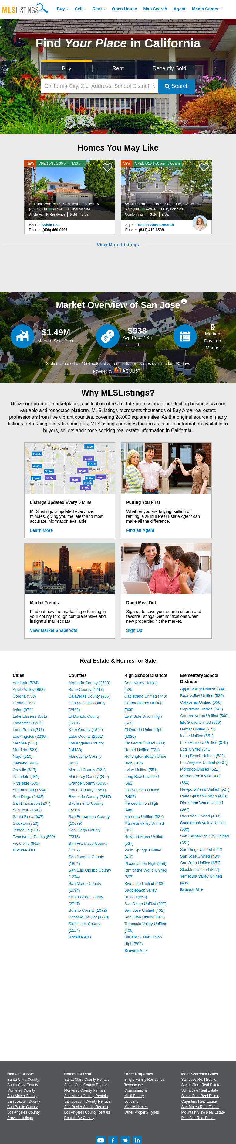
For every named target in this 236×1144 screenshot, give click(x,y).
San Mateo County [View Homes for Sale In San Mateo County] (22, 1096)
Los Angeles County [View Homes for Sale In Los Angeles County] (23, 1112)
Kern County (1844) (86, 729)
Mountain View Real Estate (203, 1112)
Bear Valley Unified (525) (202, 695)
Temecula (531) (26, 830)
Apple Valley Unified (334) (202, 689)
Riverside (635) (26, 783)
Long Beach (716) (28, 729)
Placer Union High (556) (145, 863)
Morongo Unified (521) (144, 816)
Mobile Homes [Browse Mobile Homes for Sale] (136, 1107)
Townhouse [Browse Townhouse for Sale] (133, 1085)
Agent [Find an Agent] (180, 8)
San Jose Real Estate (198, 1079)
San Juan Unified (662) (144, 917)
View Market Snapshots (53, 630)
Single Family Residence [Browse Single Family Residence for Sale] (144, 1079)
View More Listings (118, 244)
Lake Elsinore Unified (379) (204, 742)
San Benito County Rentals (86, 1107)
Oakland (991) (25, 763)
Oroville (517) (24, 770)
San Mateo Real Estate (200, 1107)
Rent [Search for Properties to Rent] (118, 68)
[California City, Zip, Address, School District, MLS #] (100, 86)
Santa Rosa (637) (28, 816)
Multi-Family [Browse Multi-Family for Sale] (134, 1096)
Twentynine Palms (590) (34, 836)
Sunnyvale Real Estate (199, 1090)
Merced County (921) (87, 770)
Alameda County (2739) (89, 683)
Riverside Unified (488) (144, 883)
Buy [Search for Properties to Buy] (66, 68)
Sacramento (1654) (29, 790)
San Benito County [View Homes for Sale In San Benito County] (22, 1107)
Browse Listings (20, 1118)
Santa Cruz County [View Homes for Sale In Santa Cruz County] (22, 1085)
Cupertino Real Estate (199, 1101)
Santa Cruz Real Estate (200, 1096)
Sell (79, 8)
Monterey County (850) (89, 776)
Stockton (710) (26, 823)
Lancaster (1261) (27, 723)
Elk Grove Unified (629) (200, 722)
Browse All (24, 850)
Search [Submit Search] (177, 86)
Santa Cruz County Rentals (86, 1085)
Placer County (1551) (87, 790)
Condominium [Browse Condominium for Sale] (135, 1090)
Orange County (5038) (88, 783)
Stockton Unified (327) (199, 869)
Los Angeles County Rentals (87, 1112)
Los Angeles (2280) (30, 736)
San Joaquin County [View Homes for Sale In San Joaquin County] (23, 1101)
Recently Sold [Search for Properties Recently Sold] (169, 68)
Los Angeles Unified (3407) (204, 762)
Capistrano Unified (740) (145, 696)
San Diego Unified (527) (145, 903)
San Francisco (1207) (31, 803)
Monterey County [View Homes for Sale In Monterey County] (21, 1090)
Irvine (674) (23, 709)
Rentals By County (79, 1118)
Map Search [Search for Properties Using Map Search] (155, 8)
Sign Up (134, 630)
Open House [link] (124, 8)
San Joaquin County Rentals (87, 1101)
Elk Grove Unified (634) (144, 743)
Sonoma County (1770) (89, 917)
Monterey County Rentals (84, 1090)
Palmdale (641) (26, 776)
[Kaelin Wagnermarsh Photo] (199, 220)
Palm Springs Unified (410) (203, 796)
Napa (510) (22, 756)
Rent (97, 8)
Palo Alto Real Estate (198, 1118)
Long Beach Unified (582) (202, 756)
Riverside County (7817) (90, 796)
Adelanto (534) (26, 683)
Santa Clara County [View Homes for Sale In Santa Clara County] (23, 1079)
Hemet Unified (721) (142, 749)
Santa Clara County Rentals (87, 1079)
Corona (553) (24, 696)
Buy (61, 8)
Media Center (205, 8)
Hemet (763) (24, 703)
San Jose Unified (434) (200, 856)
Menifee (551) (25, 743)
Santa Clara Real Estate (201, 1085)
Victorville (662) (26, 843)
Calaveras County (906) (89, 696)
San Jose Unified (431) (144, 910)
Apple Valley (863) (29, 689)
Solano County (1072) (88, 910)
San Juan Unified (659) (200, 863)
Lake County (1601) (86, 736)
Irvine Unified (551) (141, 770)
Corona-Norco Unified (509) (204, 715)
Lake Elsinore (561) (30, 716)
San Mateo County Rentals (86, 1096)
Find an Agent (140, 530)
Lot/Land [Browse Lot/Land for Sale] (131, 1101)
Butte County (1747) (86, 689)
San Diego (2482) (28, 796)
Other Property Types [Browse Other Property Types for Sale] (141, 1112)
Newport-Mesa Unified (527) (205, 789)
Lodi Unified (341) (195, 749)
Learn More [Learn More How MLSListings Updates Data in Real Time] (41, 530)
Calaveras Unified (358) (201, 702)
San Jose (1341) (27, 810)
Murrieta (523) (25, 749)
